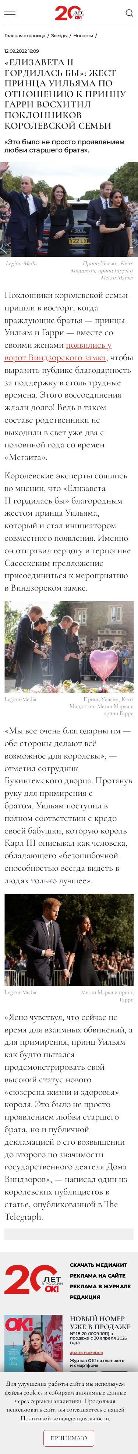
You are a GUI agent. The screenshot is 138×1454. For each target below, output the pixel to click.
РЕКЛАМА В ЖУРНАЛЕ (100, 1286)
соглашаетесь (84, 1409)
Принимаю (69, 1438)
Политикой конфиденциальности (65, 1418)
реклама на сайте (97, 1276)
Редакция (85, 1297)
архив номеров (86, 1352)
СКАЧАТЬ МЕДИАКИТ (98, 1265)
